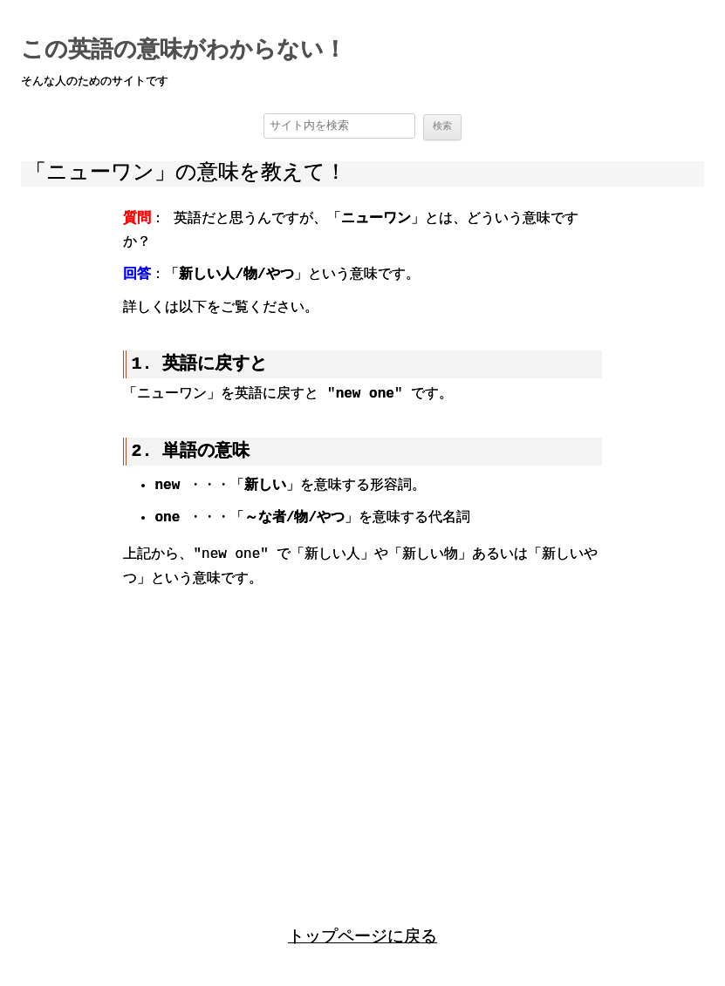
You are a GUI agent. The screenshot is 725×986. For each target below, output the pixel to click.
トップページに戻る (362, 936)
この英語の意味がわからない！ (183, 50)
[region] (362, 741)
